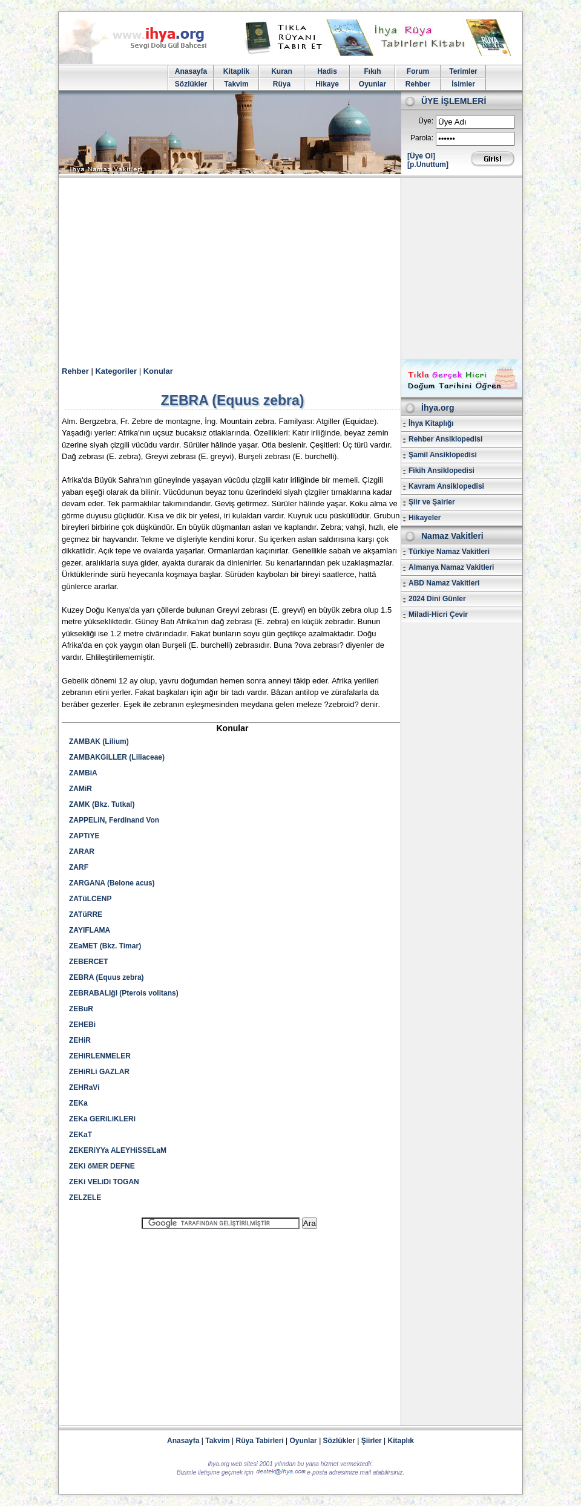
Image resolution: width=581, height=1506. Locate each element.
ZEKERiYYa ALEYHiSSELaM (117, 1150)
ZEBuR (81, 1009)
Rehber (417, 84)
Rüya (281, 84)
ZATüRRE (85, 914)
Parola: (421, 138)
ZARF (78, 867)
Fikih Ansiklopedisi (441, 470)
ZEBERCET (88, 961)
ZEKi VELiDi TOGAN (104, 1182)
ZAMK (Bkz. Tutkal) (101, 804)
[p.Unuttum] (427, 164)
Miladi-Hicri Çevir (438, 614)
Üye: (425, 121)
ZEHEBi (82, 1024)
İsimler (463, 84)
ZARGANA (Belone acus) (112, 883)
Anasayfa (191, 71)
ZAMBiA (83, 773)
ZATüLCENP (90, 899)
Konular (158, 371)
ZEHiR (80, 1040)
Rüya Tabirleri (260, 1440)
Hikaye (327, 84)
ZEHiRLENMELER (100, 1056)
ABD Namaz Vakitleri (444, 583)
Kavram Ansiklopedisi (446, 486)
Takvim (236, 84)
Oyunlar (372, 84)
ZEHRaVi (84, 1087)
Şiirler (371, 1440)
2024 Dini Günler (437, 599)
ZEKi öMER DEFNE (102, 1166)
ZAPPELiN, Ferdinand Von (114, 820)
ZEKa (78, 1103)
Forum (418, 71)
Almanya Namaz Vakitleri (451, 567)
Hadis (327, 71)
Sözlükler (191, 84)
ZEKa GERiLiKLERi (102, 1119)
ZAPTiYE (84, 836)
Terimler (463, 71)
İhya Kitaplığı (431, 423)
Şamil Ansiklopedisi (443, 455)
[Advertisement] (290, 268)
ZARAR (81, 851)
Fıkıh (372, 71)
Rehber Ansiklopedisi (445, 439)
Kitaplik (236, 71)
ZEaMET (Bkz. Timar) (105, 946)
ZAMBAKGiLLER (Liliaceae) (117, 757)
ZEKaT (80, 1134)
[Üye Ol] (421, 156)
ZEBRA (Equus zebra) (106, 977)
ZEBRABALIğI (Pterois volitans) (124, 993)
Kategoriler (116, 371)
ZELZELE (85, 1197)
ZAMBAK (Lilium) (99, 741)
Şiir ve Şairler (432, 502)
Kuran (281, 71)
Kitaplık (401, 1440)
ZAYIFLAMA (89, 930)
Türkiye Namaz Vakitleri (449, 551)
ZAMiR (80, 788)
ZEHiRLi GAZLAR (99, 1072)
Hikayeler (425, 517)
